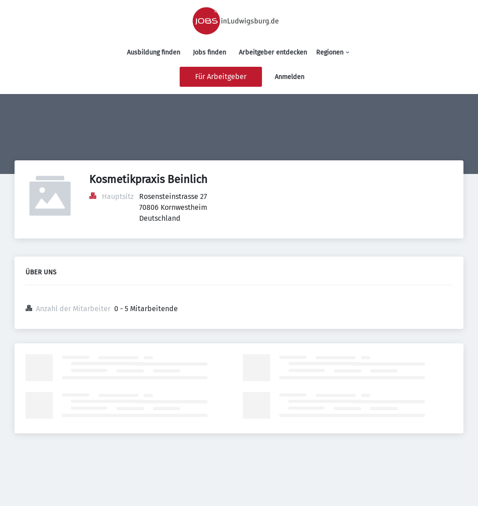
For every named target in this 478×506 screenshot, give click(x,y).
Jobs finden (209, 52)
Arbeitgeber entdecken (273, 52)
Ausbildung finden (153, 52)
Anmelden (289, 77)
